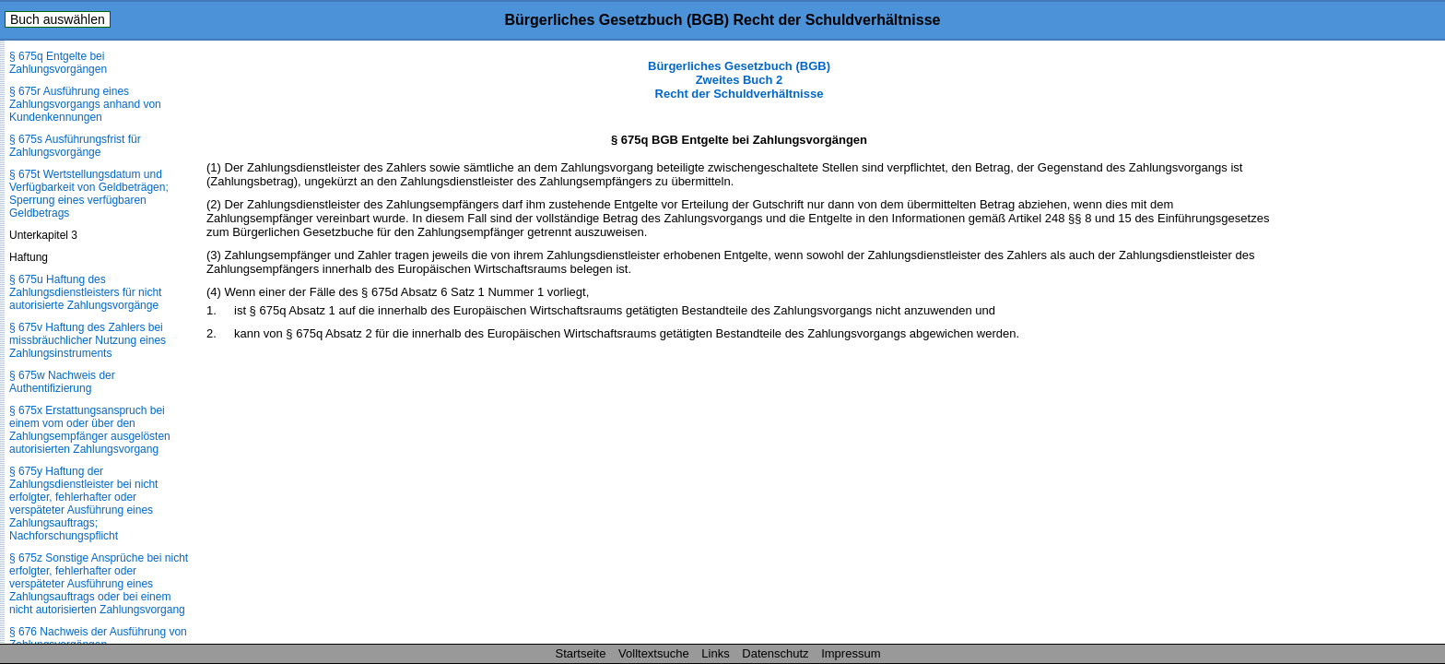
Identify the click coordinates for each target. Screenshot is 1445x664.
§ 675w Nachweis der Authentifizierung (62, 382)
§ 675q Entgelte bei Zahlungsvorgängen (58, 63)
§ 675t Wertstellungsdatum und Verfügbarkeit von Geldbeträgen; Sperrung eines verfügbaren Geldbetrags (89, 193)
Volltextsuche (653, 653)
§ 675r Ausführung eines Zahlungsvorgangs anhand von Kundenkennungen (85, 104)
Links (715, 653)
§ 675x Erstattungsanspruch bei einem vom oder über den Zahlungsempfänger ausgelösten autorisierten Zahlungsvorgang (89, 430)
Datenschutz (775, 653)
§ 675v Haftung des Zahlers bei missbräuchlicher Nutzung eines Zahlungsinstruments (87, 340)
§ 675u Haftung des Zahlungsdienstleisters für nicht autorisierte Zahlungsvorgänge (85, 292)
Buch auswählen (57, 19)
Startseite (581, 653)
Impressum (850, 653)
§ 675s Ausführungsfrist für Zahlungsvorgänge (75, 146)
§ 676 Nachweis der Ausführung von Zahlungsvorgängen (98, 638)
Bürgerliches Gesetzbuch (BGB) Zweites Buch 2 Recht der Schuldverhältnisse (739, 80)
